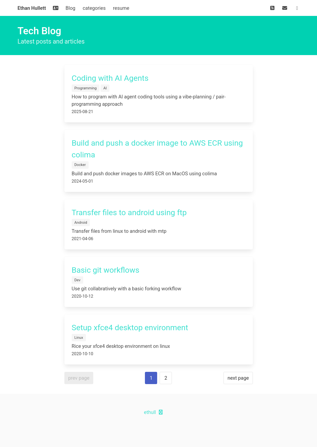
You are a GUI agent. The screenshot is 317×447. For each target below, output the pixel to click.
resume (121, 8)
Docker (80, 165)
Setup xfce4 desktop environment (130, 327)
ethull (150, 412)
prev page (79, 378)
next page (238, 378)
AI (105, 88)
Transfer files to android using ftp (129, 212)
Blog (70, 8)
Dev (77, 280)
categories (94, 8)
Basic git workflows (106, 270)
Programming (85, 88)
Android (80, 222)
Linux (78, 337)
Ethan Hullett (32, 8)
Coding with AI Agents (110, 78)
